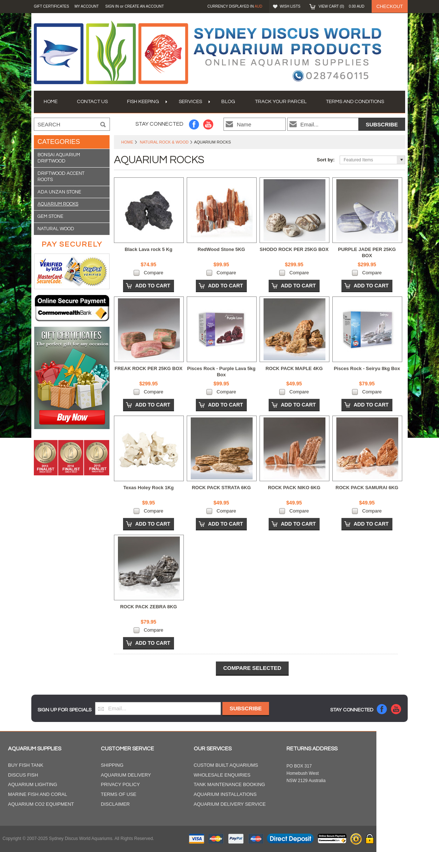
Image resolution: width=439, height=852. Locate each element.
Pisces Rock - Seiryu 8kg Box (367, 368)
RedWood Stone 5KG (221, 249)
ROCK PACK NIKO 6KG (294, 487)
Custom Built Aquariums (226, 765)
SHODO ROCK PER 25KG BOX (294, 249)
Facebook (194, 124)
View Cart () (341, 6)
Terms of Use (119, 794)
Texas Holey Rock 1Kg (148, 487)
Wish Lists (290, 6)
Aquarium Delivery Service (230, 804)
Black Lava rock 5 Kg (149, 249)
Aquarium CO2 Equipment (41, 804)
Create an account (144, 6)
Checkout (389, 6)
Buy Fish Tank (25, 765)
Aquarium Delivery (126, 775)
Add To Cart (152, 285)
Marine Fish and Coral (37, 794)
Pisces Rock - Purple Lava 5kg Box (221, 371)
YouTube (208, 124)
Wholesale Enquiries (222, 775)
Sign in (112, 6)
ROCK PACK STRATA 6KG (221, 487)
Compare (153, 272)
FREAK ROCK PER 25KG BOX (148, 368)
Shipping (112, 765)
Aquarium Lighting (32, 784)
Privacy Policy (120, 784)
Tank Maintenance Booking (229, 784)
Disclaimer (115, 804)
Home (127, 142)
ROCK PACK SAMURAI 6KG (367, 487)
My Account (87, 6)
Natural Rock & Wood (164, 142)
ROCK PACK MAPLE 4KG (294, 368)
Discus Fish (23, 775)
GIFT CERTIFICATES (51, 6)
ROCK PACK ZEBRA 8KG (148, 606)
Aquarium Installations (225, 794)
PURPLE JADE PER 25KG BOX (367, 252)
